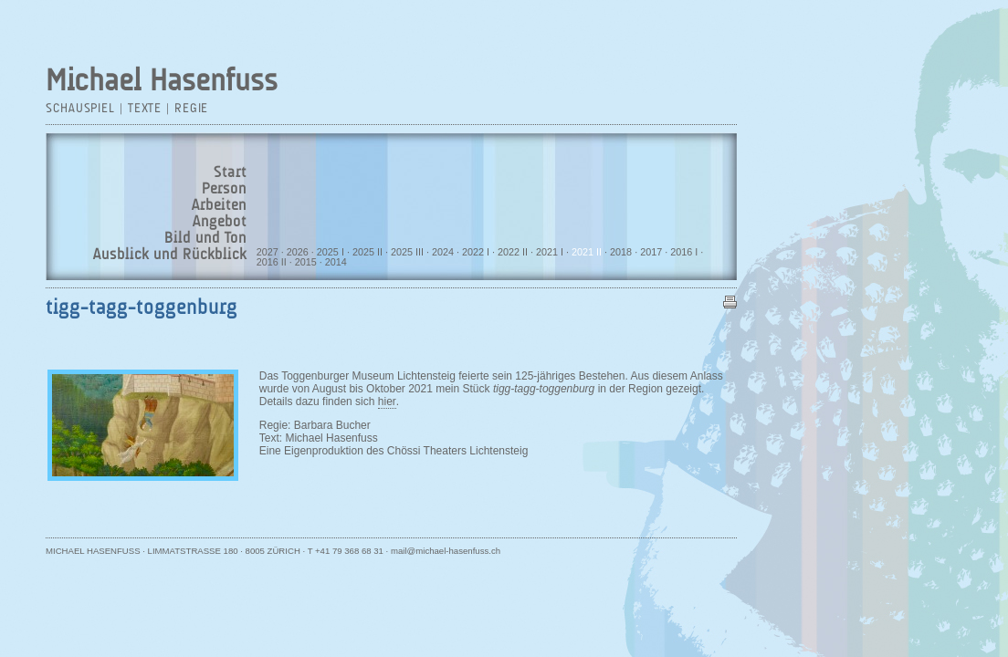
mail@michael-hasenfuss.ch (445, 551)
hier (387, 401)
